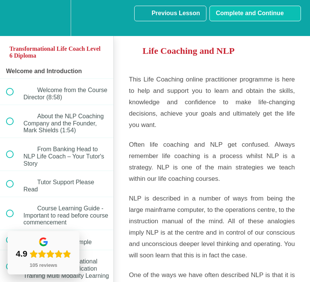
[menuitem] (57, 18)
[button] (14, 18)
